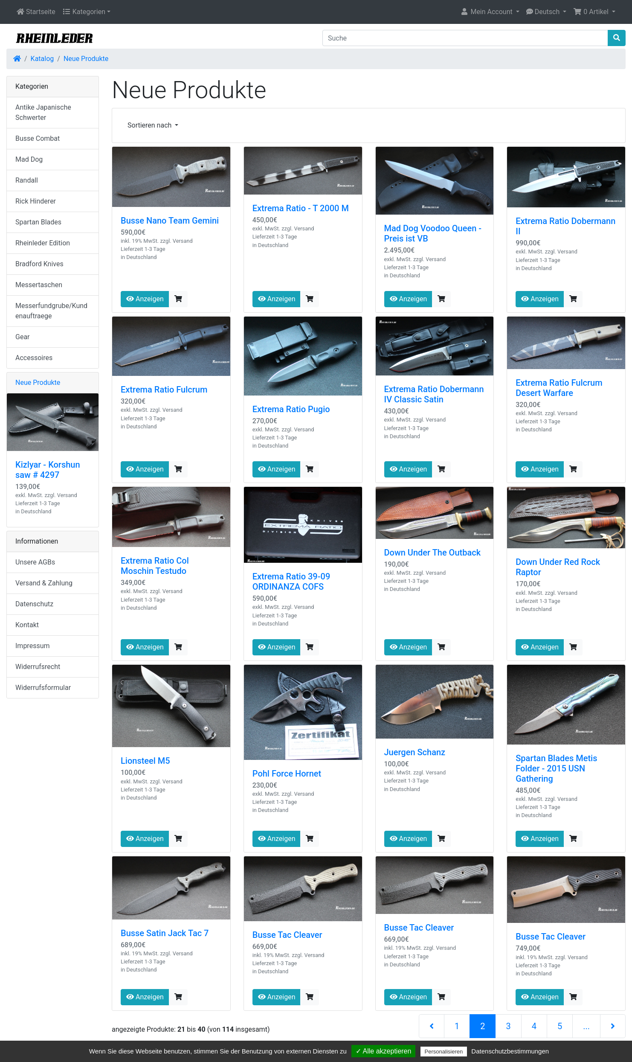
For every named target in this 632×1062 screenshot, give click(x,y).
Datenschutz (34, 604)
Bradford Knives (39, 264)
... (586, 1026)
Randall (26, 180)
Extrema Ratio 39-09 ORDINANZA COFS (291, 581)
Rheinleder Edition (42, 243)
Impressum (32, 646)
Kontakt (27, 625)
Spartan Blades (38, 222)
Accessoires (33, 358)
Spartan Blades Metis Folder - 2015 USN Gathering (556, 768)
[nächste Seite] (613, 1026)
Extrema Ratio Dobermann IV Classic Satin (434, 394)
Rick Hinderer (35, 201)
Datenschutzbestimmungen (510, 1051)
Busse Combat (37, 138)
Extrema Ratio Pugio (291, 409)
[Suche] (465, 38)
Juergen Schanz (415, 752)
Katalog (42, 59)
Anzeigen (145, 299)
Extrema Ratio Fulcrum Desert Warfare (559, 388)
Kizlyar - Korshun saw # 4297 (47, 470)
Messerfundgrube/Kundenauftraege (51, 311)
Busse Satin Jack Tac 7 (165, 933)
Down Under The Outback (432, 552)
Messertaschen (38, 285)
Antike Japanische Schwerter (43, 112)
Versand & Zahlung (43, 583)
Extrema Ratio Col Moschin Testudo (155, 566)
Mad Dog (29, 159)
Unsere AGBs (35, 562)
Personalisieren (444, 1051)
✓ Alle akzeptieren (383, 1051)
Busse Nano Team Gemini (170, 220)
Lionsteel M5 (145, 761)
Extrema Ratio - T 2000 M (300, 208)
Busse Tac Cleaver (287, 935)
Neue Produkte (86, 59)
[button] (489, 11)
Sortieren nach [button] (150, 125)
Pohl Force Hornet (286, 773)
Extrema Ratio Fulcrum (164, 389)
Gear (22, 337)
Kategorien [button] (83, 12)
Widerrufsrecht (37, 667)
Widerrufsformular (43, 688)
